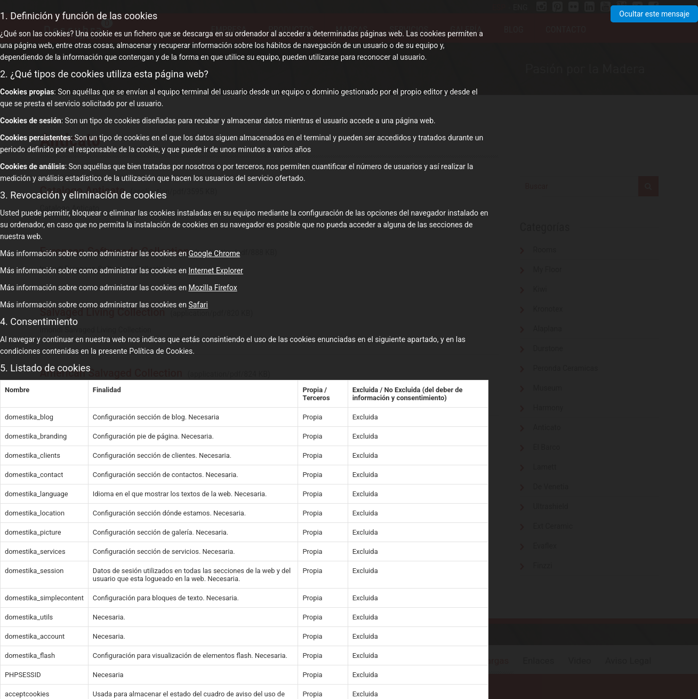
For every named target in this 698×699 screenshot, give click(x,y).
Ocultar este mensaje (654, 14)
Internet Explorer (215, 270)
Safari (198, 304)
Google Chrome (214, 253)
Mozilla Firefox (212, 287)
